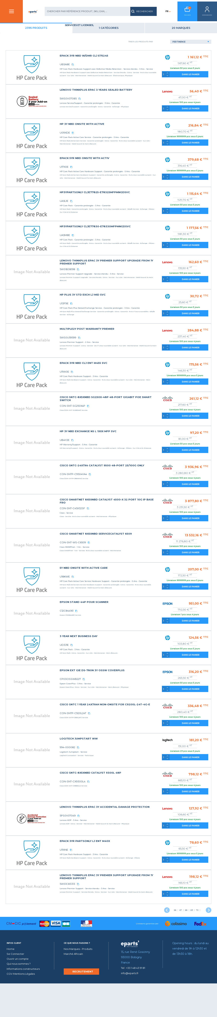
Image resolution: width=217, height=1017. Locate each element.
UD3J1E (107, 672)
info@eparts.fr (130, 1006)
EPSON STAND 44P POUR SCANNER (125, 629)
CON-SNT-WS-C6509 (114, 563)
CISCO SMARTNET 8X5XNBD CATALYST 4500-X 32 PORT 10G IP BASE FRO (133, 519)
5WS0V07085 (110, 107)
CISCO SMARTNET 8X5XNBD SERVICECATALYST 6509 (135, 555)
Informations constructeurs (25, 1002)
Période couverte (24, 101)
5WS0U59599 (110, 353)
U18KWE (107, 601)
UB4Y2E (107, 455)
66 (175, 938)
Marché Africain (74, 987)
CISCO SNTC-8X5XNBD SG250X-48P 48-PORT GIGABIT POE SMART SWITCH (136, 414)
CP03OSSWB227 (112, 706)
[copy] (115, 70)
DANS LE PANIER (198, 80)
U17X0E (107, 175)
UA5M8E (107, 247)
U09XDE (107, 141)
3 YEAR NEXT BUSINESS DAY (120, 663)
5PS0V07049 (110, 843)
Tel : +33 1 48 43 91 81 (135, 1001)
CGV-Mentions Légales (22, 1007)
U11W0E (107, 387)
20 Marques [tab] (190, 33)
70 (197, 938)
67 (181, 938)
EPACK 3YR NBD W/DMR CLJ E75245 (125, 61)
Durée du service (23, 88)
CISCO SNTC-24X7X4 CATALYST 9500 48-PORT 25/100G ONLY (132, 482)
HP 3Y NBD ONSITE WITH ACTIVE (123, 132)
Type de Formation (24, 107)
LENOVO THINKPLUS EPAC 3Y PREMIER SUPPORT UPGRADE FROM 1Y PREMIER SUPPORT (133, 277)
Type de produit (22, 76)
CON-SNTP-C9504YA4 (115, 489)
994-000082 (110, 775)
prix (14, 119)
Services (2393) (24, 57)
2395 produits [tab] (84, 33)
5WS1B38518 (109, 284)
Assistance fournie (25, 82)
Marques (17, 70)
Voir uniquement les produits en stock (33, 129)
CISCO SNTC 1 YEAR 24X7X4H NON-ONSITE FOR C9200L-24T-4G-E (132, 733)
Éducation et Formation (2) (33, 53)
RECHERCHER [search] (136, 11)
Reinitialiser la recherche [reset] (30, 141)
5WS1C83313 (109, 911)
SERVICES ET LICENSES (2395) (31, 49)
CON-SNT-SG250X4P (114, 421)
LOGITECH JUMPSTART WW (120, 766)
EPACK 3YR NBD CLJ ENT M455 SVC (124, 378)
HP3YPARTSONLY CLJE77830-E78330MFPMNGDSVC (135, 238)
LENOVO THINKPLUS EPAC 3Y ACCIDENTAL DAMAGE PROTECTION (135, 836)
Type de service (22, 113)
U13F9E (106, 318)
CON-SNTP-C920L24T (115, 740)
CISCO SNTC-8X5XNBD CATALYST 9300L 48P (130, 800)
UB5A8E (107, 69)
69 (192, 938)
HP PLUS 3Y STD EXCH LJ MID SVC (124, 309)
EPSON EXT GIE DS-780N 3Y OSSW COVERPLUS (132, 698)
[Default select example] (196, 47)
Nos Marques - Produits (79, 982)
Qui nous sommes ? (20, 997)
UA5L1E (107, 210)
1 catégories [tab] (137, 33)
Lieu (14, 95)
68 (186, 938)
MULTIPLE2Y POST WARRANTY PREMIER (128, 344)
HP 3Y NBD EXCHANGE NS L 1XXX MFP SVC (129, 446)
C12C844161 (109, 638)
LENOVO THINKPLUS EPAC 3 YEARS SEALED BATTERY (136, 98)
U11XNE (106, 877)
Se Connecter (16, 987)
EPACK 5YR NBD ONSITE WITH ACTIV (125, 167)
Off (12, 129)
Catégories (19, 43)
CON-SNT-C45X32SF (114, 526)
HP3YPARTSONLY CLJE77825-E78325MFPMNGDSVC (135, 201)
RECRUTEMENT (83, 1005)
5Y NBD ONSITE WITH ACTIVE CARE (124, 592)
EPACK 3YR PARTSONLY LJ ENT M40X (126, 868)
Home (11, 982)
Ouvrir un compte (18, 992)
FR (160, 11)
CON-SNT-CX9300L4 (114, 809)
